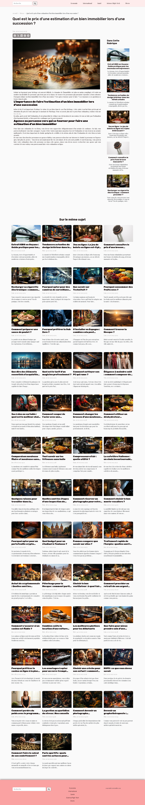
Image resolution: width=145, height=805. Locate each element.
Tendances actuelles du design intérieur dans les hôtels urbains (118, 97)
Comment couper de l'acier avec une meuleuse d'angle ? (53, 417)
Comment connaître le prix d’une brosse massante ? (118, 159)
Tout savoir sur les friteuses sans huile (53, 457)
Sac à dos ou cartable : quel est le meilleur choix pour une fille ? (25, 417)
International (87, 3)
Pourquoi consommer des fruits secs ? (118, 288)
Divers (127, 3)
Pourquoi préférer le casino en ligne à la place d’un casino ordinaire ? (25, 671)
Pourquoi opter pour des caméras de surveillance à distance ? (56, 290)
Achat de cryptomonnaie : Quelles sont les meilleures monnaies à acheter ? (25, 587)
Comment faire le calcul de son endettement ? (25, 754)
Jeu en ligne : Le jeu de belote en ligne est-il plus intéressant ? (118, 128)
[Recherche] (22, 3)
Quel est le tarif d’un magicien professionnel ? (56, 373)
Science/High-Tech (113, 3)
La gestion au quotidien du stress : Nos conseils (55, 712)
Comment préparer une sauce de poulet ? (24, 330)
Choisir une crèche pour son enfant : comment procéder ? (86, 671)
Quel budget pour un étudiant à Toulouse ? (54, 542)
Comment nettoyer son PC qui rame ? (86, 373)
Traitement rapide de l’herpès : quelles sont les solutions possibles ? (118, 544)
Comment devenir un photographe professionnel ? (85, 713)
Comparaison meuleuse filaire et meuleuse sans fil (25, 459)
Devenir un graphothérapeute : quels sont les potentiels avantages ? (118, 714)
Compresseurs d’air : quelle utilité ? (85, 457)
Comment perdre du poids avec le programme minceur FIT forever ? (25, 713)
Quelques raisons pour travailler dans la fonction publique (24, 501)
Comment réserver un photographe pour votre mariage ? (87, 501)
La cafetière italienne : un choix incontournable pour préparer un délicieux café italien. (118, 460)
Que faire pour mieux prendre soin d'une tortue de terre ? (115, 629)
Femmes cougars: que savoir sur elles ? (85, 542)
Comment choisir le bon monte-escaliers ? (117, 500)
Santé (99, 3)
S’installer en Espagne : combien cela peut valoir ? (86, 332)
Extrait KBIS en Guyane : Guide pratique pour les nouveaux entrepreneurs (118, 66)
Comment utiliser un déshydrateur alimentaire (115, 417)
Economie (74, 3)
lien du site (17, 114)
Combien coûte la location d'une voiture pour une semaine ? (55, 629)
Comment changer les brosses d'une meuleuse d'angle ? (87, 417)
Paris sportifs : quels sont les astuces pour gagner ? (54, 756)
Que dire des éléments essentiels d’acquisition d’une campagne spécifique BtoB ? (25, 375)
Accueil (15, 13)
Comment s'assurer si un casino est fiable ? (25, 627)
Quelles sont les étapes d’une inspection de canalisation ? (55, 501)
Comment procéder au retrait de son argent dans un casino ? (116, 586)
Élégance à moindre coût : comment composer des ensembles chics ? (118, 374)
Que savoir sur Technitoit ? (81, 288)
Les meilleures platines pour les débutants (86, 627)
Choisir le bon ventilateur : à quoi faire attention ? (87, 586)
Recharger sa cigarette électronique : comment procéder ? (118, 192)
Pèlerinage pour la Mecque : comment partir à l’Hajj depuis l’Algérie (56, 586)
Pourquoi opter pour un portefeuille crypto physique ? (24, 544)
